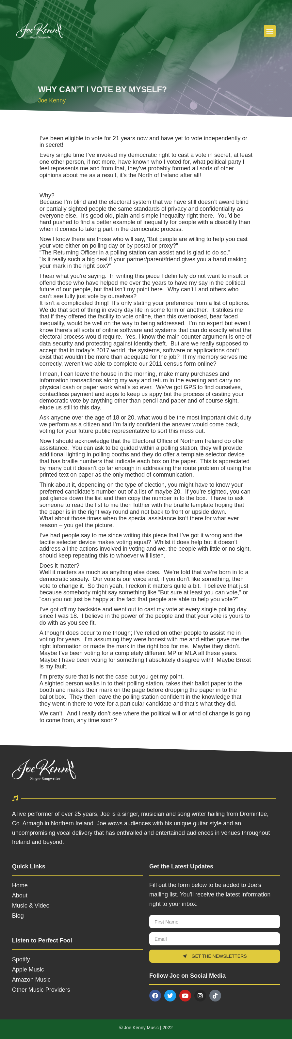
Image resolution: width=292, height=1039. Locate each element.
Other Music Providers (41, 989)
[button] (270, 31)
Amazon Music (31, 979)
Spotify (21, 959)
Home (20, 885)
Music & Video (31, 905)
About (19, 895)
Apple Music (28, 969)
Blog (18, 915)
